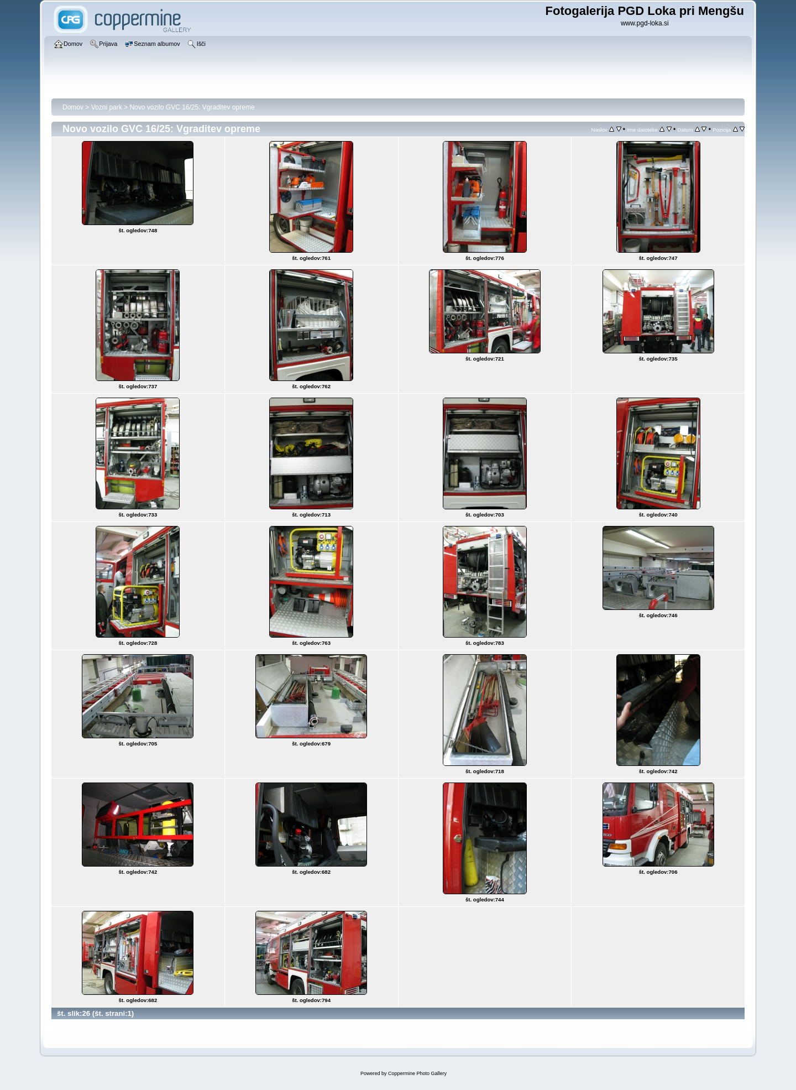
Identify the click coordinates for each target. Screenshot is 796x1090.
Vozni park (106, 107)
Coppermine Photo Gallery (417, 1073)
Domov (72, 107)
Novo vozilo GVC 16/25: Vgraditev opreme (191, 107)
